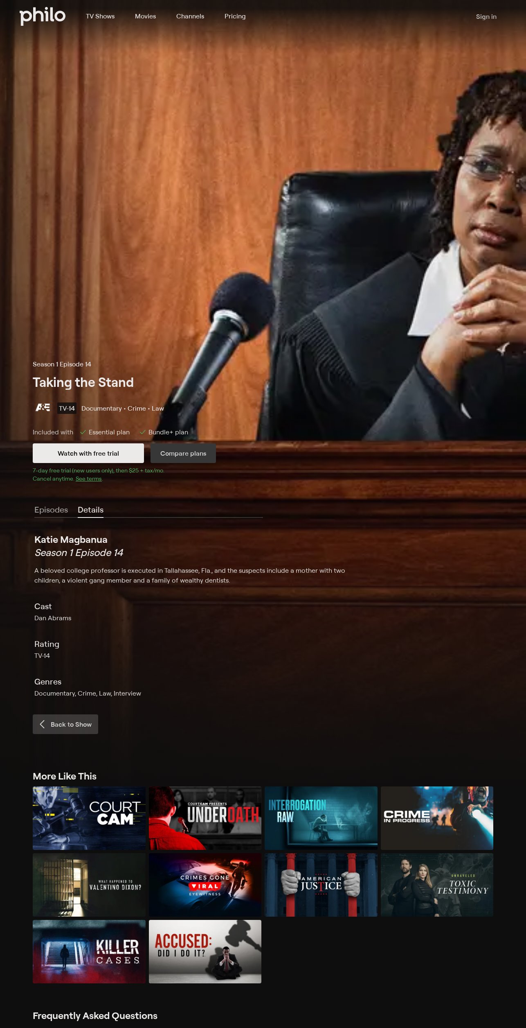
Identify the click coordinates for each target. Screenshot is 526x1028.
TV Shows (100, 16)
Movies (145, 16)
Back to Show (65, 724)
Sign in (486, 16)
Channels (190, 16)
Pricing (235, 16)
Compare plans (183, 453)
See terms (89, 478)
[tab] (90, 510)
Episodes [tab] (51, 509)
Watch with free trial (88, 453)
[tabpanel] (263, 615)
